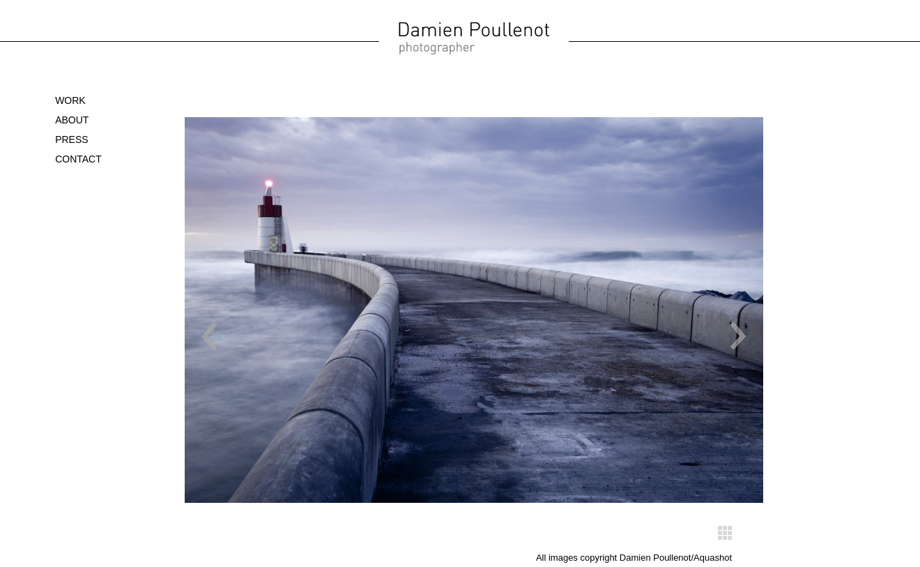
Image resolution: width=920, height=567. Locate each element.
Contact (78, 159)
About (72, 120)
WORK (70, 100)
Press (71, 139)
